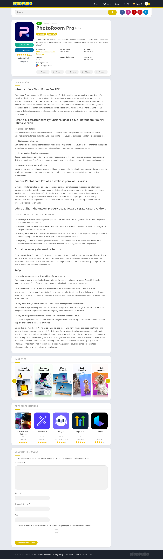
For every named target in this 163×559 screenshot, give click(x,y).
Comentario (20, 463)
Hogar (96, 4)
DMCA (91, 554)
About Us (47, 554)
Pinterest (71, 72)
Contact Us (69, 554)
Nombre (18, 493)
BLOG (126, 4)
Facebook (42, 72)
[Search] (66, 12)
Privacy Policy (58, 554)
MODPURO (38, 554)
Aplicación (107, 4)
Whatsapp (100, 72)
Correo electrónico (22, 504)
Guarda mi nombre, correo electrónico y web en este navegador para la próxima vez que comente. (55, 526)
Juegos (117, 4)
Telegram (86, 72)
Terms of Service (81, 554)
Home (45, 23)
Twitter (56, 72)
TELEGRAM (22, 50)
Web (16, 515)
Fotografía (52, 34)
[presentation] (56, 533)
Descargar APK (24, 45)
